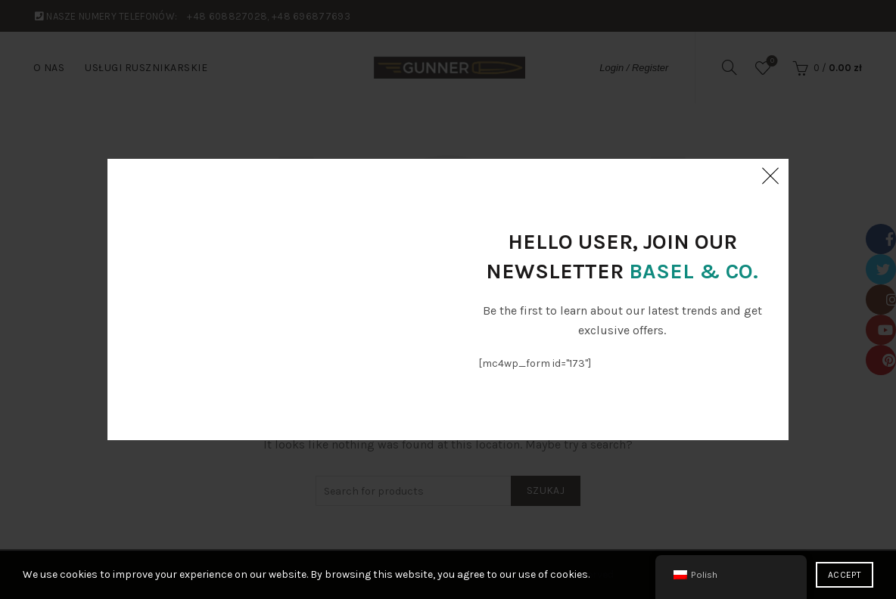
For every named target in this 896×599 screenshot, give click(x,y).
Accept (844, 575)
